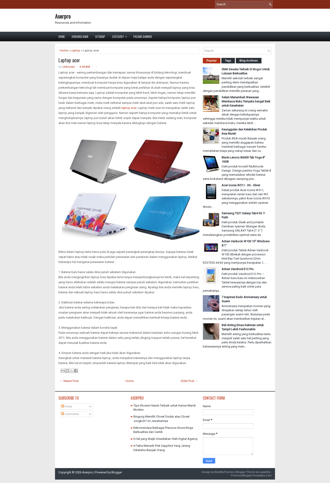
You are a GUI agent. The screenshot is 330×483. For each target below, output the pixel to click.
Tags (228, 60)
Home (61, 36)
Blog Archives (248, 60)
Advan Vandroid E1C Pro (238, 269)
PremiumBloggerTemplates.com (251, 475)
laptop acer (128, 108)
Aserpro (63, 16)
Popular (211, 60)
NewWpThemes (224, 472)
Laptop (75, 50)
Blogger (116, 472)
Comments (70, 414)
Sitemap (100, 36)
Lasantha (264, 472)
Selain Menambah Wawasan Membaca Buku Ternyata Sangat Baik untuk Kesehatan (246, 101)
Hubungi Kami (80, 36)
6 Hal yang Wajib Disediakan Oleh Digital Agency (165, 439)
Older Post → (189, 381)
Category (121, 35)
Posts (66, 406)
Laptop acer (69, 59)
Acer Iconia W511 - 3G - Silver (241, 185)
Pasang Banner (142, 36)
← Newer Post (69, 381)
